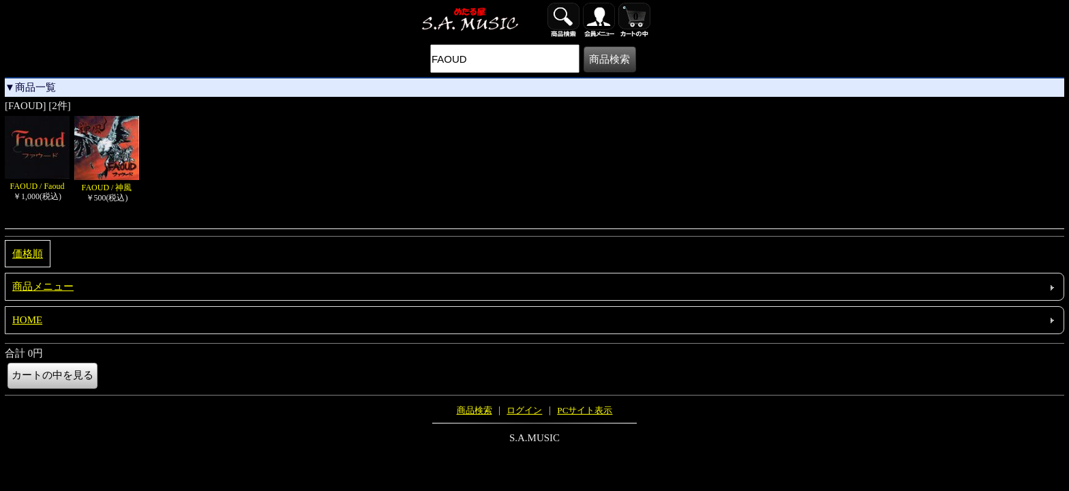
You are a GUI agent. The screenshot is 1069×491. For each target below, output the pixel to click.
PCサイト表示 (584, 410)
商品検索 (474, 410)
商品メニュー (43, 286)
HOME (27, 319)
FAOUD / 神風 (106, 182)
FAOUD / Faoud (37, 181)
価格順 (27, 253)
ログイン (524, 410)
